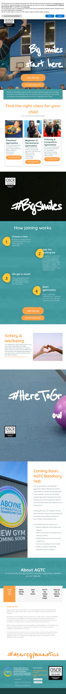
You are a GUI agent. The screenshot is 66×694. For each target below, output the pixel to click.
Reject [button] (50, 16)
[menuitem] (23, 679)
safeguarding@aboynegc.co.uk (16, 356)
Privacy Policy (38, 679)
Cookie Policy (38, 682)
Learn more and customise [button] (11, 16)
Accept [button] (60, 16)
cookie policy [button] (26, 7)
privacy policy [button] (57, 3)
